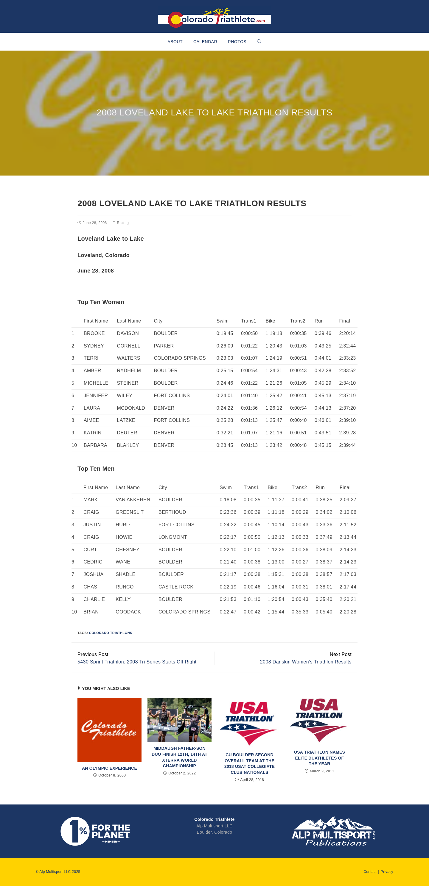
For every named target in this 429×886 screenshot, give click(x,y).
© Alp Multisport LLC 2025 (58, 872)
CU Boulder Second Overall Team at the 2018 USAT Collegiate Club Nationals (249, 763)
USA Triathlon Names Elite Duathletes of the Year (319, 758)
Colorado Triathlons (110, 633)
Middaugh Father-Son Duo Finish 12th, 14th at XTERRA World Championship (179, 757)
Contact (370, 872)
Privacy (387, 872)
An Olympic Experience (109, 768)
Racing (123, 223)
